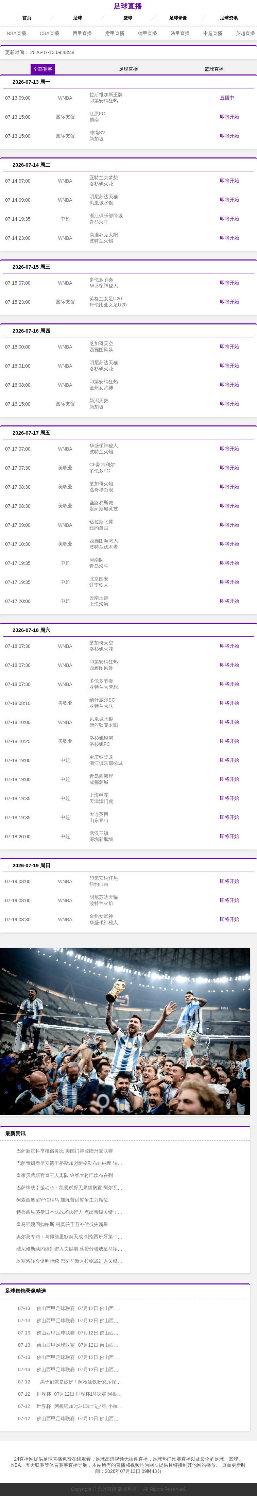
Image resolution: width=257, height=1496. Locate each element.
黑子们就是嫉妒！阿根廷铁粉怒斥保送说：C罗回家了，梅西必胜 (92, 1381)
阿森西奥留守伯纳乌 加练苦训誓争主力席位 (57, 1200)
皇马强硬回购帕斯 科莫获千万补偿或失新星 (57, 1224)
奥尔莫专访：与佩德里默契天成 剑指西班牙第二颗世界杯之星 (76, 1236)
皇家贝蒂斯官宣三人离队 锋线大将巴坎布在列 (60, 1175)
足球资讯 (229, 17)
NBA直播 (16, 33)
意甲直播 (114, 33)
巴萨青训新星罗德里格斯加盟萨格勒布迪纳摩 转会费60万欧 (74, 1163)
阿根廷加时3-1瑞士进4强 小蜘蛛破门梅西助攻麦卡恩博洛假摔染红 (100, 1406)
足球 (77, 17)
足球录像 (178, 17)
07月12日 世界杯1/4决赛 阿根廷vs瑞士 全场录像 (81, 1394)
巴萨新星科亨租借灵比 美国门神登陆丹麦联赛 (60, 1151)
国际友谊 (65, 116)
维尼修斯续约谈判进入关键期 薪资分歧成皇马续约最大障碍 (74, 1248)
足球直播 (128, 6)
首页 (26, 17)
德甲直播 (147, 33)
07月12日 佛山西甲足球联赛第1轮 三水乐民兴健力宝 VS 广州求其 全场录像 (122, 1308)
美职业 (65, 467)
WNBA (65, 98)
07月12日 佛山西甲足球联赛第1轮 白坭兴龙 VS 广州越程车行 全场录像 (117, 1357)
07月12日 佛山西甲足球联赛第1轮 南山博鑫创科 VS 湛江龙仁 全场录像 (117, 1345)
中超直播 (212, 33)
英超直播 (245, 33)
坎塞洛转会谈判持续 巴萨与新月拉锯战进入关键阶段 (67, 1261)
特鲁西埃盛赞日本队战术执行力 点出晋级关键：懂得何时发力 (76, 1212)
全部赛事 (42, 69)
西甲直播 (82, 33)
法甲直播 (180, 33)
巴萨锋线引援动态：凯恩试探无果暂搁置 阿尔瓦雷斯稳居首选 (76, 1187)
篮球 (127, 17)
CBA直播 (49, 33)
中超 (65, 218)
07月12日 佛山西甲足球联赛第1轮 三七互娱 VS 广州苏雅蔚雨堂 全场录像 (120, 1332)
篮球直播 (214, 69)
